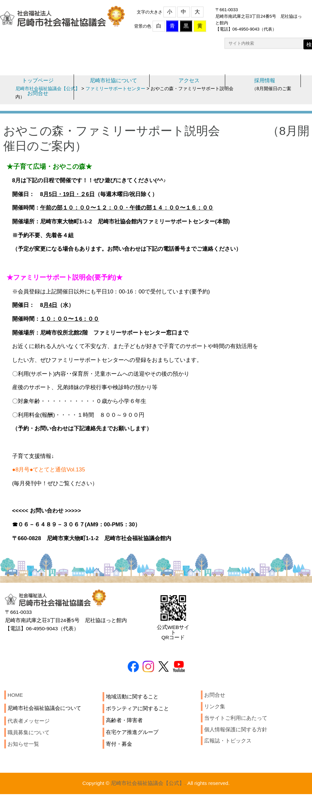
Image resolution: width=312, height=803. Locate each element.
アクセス (189, 82)
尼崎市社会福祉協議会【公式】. (147, 798)
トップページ (38, 82)
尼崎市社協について (113, 82)
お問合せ (37, 95)
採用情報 (264, 82)
